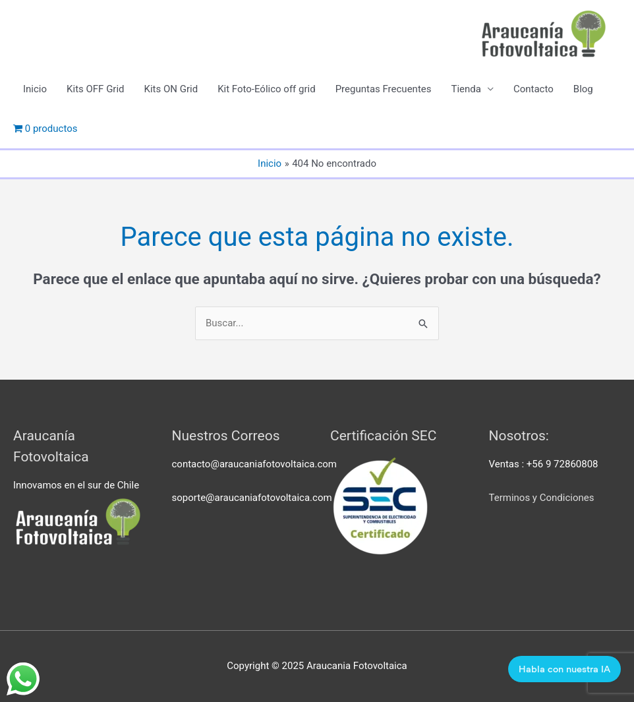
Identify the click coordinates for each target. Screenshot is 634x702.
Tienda (465, 89)
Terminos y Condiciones (541, 498)
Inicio (35, 89)
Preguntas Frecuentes (383, 89)
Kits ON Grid (171, 89)
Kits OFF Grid (95, 89)
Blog (583, 89)
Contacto (533, 89)
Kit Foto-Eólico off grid (266, 89)
